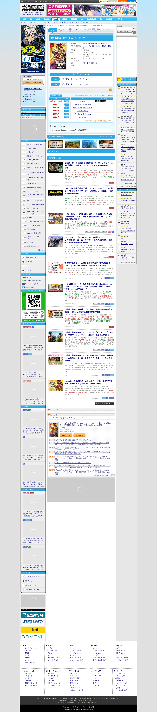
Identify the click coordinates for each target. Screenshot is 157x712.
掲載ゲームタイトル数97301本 (33, 13)
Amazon (82, 101)
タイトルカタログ (53, 660)
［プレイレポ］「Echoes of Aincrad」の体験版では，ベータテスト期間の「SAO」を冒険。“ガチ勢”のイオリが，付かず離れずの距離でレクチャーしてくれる (128, 130)
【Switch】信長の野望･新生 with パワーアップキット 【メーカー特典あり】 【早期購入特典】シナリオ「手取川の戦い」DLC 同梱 (85, 424)
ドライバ (28, 270)
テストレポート (98, 676)
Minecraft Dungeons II (127, 244)
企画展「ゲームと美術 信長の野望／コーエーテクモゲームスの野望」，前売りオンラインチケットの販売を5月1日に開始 (89, 165)
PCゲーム (28, 277)
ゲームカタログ (85, 22)
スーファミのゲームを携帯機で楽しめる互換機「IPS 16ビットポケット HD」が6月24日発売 (128, 111)
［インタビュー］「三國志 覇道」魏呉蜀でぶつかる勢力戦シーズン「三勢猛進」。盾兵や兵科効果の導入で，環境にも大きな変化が (33, 514)
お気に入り (113, 1)
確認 (67, 101)
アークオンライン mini (83, 114)
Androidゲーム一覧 (76, 690)
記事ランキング (30, 662)
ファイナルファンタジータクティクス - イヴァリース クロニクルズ (128, 215)
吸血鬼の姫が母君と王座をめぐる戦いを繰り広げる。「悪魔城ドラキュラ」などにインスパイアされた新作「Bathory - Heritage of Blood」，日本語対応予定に (128, 120)
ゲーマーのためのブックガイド (35, 196)
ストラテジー (87, 58)
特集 (26, 96)
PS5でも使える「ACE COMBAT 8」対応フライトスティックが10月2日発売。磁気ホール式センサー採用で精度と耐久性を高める (128, 101)
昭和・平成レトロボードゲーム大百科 (35, 213)
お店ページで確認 (56, 101)
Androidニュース (76, 676)
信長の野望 (86, 63)
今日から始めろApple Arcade (35, 204)
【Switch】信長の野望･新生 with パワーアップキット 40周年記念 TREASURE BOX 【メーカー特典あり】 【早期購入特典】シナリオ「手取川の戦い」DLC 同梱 (82, 472)
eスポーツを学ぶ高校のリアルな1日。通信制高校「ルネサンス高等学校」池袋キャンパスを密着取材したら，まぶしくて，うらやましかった (33, 348)
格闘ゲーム (119, 678)
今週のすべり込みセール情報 (35, 179)
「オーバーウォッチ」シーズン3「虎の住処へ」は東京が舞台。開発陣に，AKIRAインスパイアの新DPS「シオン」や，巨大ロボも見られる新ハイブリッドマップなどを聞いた (33, 541)
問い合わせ (56, 1)
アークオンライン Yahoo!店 (82, 104)
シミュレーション (98, 58)
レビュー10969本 (27, 14)
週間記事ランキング (31, 257)
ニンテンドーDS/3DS (53, 671)
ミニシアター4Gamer (33, 225)
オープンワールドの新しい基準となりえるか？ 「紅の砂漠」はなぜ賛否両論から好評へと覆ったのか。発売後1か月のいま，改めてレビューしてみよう (33, 431)
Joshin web (82, 117)
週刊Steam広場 (31, 183)
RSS (22, 1)
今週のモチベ (31, 152)
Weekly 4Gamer (31, 148)
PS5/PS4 (46, 19)
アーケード (118, 671)
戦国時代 (94, 63)
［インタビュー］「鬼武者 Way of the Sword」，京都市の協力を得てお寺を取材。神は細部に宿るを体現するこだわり (33, 567)
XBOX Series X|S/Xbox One (33, 280)
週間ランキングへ (131, 183)
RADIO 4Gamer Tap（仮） (35, 187)
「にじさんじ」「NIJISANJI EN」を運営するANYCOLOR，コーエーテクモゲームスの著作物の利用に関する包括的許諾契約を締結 (88, 240)
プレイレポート (34, 22)
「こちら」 (89, 700)
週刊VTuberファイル (33, 163)
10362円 (56, 114)
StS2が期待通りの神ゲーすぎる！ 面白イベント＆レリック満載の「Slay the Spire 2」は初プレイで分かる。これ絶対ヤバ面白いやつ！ (33, 484)
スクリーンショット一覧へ (106, 136)
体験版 (27, 653)
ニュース (28, 94)
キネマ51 (30, 242)
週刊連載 (28, 658)
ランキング (131, 1)
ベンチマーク (97, 685)
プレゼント (28, 261)
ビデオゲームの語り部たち (35, 221)
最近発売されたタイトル (69, 22)
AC (101, 19)
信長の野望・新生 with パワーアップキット (76, 79)
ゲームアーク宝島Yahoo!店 (82, 108)
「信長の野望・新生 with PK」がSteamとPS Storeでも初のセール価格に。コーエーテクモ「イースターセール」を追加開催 (89, 358)
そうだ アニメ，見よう (34, 191)
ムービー (56, 22)
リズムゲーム (120, 685)
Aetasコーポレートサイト (33, 589)
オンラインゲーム (31, 648)
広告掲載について (30, 585)
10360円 (56, 111)
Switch (56, 19)
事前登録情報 (75, 678)
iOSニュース (74, 673)
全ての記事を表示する (105, 403)
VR (82, 19)
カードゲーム (120, 680)
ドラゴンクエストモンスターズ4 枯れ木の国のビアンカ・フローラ (128, 230)
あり (67, 104)
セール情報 (74, 680)
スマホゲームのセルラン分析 (35, 173)
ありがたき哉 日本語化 (34, 233)
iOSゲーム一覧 (75, 688)
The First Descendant (126, 195)
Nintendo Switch (29, 287)
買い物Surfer (31, 229)
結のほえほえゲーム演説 (34, 200)
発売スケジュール (53, 658)
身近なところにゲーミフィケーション (35, 237)
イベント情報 (120, 676)
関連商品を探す (91, 121)
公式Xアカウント (32, 1)
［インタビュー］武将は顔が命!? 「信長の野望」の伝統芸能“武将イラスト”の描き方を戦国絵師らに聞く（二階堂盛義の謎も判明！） (88, 216)
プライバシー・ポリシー (79, 707)
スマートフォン (74, 671)
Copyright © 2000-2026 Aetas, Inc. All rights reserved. (78, 709)
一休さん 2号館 (82, 111)
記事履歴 (122, 1)
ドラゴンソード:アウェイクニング (127, 258)
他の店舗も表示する (105, 121)
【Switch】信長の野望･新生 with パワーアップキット (74, 440)
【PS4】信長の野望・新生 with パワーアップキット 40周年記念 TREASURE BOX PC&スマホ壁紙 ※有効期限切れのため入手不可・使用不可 (82, 444)
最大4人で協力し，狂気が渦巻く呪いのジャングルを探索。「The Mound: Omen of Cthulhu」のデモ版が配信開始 (128, 139)
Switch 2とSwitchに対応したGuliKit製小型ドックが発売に (128, 149)
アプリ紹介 (74, 683)
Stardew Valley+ (125, 223)
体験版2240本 (39, 14)
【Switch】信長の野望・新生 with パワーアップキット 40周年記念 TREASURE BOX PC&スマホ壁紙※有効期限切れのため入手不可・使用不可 (83, 466)
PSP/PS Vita (118, 646)
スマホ (64, 19)
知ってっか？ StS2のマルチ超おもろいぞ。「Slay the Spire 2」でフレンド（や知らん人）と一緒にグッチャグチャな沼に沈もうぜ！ (33, 458)
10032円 (56, 104)
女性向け (74, 19)
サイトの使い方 (45, 1)
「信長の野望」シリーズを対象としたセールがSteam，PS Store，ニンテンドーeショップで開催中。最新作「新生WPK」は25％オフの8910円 (88, 286)
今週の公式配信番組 (33, 160)
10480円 (56, 117)
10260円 (56, 108)
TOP (24, 19)
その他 (117, 688)
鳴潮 (122, 238)
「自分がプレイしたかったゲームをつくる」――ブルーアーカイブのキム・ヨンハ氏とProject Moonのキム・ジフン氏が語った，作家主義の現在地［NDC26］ (128, 168)
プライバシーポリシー (32, 576)
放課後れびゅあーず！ (34, 246)
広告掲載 (91, 707)
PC (31, 19)
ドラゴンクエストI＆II (127, 208)
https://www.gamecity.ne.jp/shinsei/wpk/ (95, 43)
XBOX (38, 19)
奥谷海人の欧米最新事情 (34, 144)
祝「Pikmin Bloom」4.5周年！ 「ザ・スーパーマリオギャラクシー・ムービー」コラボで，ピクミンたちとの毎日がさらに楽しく (33, 401)
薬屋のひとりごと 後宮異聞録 (127, 250)
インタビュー (46, 22)
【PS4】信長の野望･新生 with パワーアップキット (73, 463)
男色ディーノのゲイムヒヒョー (35, 168)
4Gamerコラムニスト (33, 217)
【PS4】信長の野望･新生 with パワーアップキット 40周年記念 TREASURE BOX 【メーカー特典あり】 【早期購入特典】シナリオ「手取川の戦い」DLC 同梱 (82, 458)
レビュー (23, 22)
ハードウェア (91, 19)
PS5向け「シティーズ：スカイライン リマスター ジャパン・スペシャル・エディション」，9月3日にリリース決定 (128, 159)
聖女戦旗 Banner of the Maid (128, 201)
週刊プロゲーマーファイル (35, 156)
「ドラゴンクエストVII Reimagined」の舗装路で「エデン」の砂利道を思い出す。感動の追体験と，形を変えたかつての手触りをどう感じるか (33, 375)
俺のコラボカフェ (32, 208)
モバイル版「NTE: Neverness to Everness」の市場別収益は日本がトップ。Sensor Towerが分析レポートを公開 (128, 178)
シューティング (121, 683)
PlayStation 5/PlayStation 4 (32, 284)
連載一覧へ (41, 250)
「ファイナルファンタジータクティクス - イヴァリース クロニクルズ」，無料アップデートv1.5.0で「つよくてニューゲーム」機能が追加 (128, 91)
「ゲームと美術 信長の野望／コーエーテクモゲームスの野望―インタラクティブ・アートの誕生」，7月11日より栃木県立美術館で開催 (89, 191)
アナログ (109, 19)
